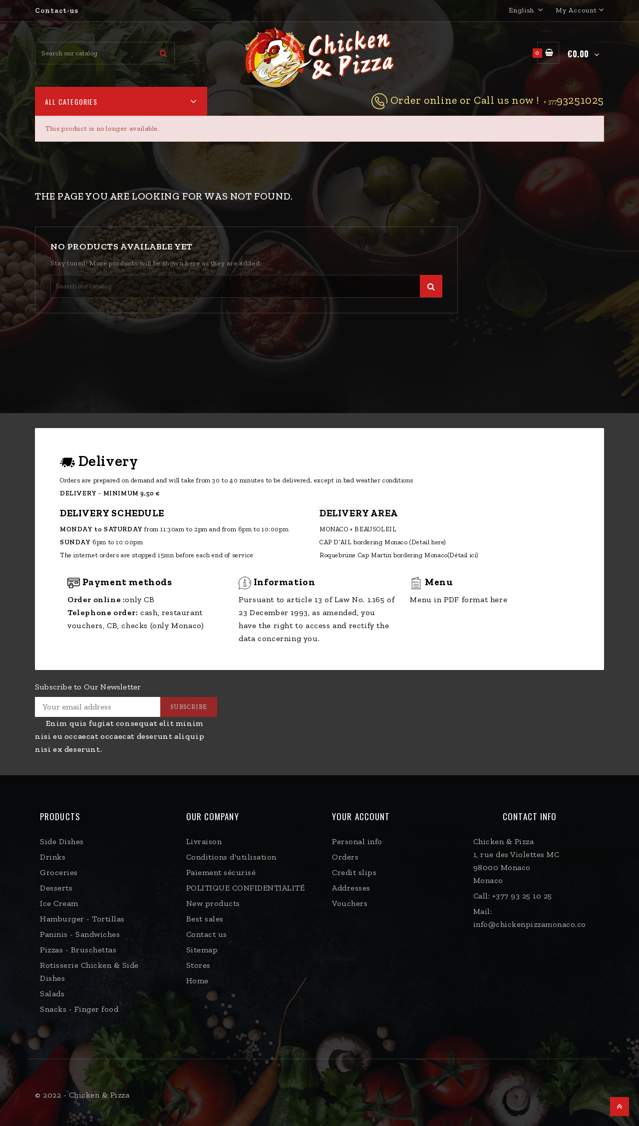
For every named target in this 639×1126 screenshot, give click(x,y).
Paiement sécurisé (221, 872)
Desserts (56, 888)
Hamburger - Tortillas (82, 918)
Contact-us (56, 10)
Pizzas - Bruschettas (78, 949)
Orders (345, 857)
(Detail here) (427, 542)
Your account (361, 816)
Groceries (59, 872)
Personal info (357, 841)
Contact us (206, 934)
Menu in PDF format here (458, 599)
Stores (198, 965)
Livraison (204, 841)
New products (213, 903)
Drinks (52, 857)
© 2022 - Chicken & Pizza (82, 1095)
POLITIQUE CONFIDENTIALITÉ (245, 888)
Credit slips (354, 872)
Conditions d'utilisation (231, 857)
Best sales (205, 918)
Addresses (351, 888)
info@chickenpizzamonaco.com (533, 924)
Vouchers (349, 903)
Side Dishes (62, 841)
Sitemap (202, 949)
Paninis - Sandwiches (80, 934)
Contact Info (530, 816)
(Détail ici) (463, 555)
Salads (52, 993)
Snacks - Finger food (79, 1009)
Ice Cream (59, 903)
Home (197, 980)
